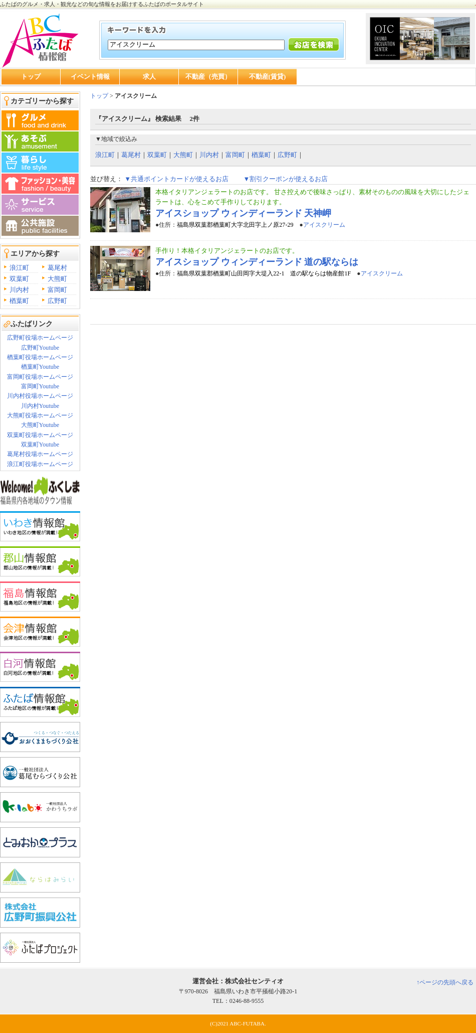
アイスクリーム (324, 224)
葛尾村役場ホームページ (40, 454)
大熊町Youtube (40, 424)
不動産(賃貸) (267, 76)
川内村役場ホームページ (40, 395)
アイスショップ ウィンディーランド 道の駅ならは (256, 262)
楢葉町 (19, 301)
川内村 (19, 289)
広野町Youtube (40, 347)
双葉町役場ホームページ (40, 434)
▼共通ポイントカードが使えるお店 (176, 179)
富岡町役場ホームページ (40, 376)
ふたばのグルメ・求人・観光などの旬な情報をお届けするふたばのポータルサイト (102, 4)
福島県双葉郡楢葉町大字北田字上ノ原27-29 (235, 224)
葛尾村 (57, 267)
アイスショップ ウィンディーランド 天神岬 (243, 213)
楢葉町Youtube (40, 366)
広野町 (57, 301)
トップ (31, 76)
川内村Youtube (40, 405)
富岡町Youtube (40, 386)
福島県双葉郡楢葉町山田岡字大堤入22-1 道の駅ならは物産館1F (264, 273)
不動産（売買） (208, 76)
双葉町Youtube (40, 444)
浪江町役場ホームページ (40, 464)
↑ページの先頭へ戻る (444, 982)
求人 (149, 76)
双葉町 (19, 278)
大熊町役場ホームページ (40, 415)
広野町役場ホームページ (40, 337)
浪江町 (19, 267)
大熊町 (57, 278)
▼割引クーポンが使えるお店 (285, 179)
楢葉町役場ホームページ (40, 357)
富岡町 (57, 289)
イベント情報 (90, 76)
